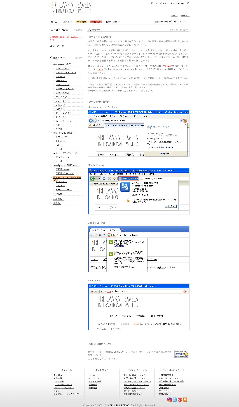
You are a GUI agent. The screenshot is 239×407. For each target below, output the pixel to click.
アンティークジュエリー (68, 157)
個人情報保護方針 (167, 384)
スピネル (60, 109)
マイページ (94, 378)
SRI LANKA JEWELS (121, 405)
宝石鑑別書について (133, 394)
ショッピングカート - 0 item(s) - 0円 (172, 3)
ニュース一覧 (57, 46)
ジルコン (60, 104)
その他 (59, 129)
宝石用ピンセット (65, 173)
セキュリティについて (169, 378)
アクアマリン (62, 68)
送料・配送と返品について (136, 384)
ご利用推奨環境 (166, 375)
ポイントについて (132, 391)
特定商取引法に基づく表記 (171, 381)
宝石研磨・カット (63, 384)
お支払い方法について (134, 387)
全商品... (57, 203)
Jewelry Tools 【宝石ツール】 (66, 165)
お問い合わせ (113, 22)
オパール (60, 76)
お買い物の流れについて (135, 378)
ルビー (59, 125)
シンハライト (62, 100)
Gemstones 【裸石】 (63, 64)
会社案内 (58, 375)
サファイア (61, 96)
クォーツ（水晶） (65, 88)
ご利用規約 (164, 387)
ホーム (174, 15)
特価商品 (96, 22)
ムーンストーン (64, 121)
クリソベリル (62, 92)
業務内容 (58, 378)
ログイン (185, 15)
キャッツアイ (62, 84)
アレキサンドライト (66, 72)
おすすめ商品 (95, 381)
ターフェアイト (64, 113)
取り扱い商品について (134, 375)
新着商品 (81, 22)
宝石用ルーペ (62, 169)
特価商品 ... (58, 199)
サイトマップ (165, 391)
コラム (57, 391)
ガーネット (61, 80)
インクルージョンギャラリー (67, 394)
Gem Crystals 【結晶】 (63, 133)
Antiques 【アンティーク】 (65, 153)
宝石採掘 (59, 381)
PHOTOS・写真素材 (64, 387)
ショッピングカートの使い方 (137, 381)
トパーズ (60, 117)
